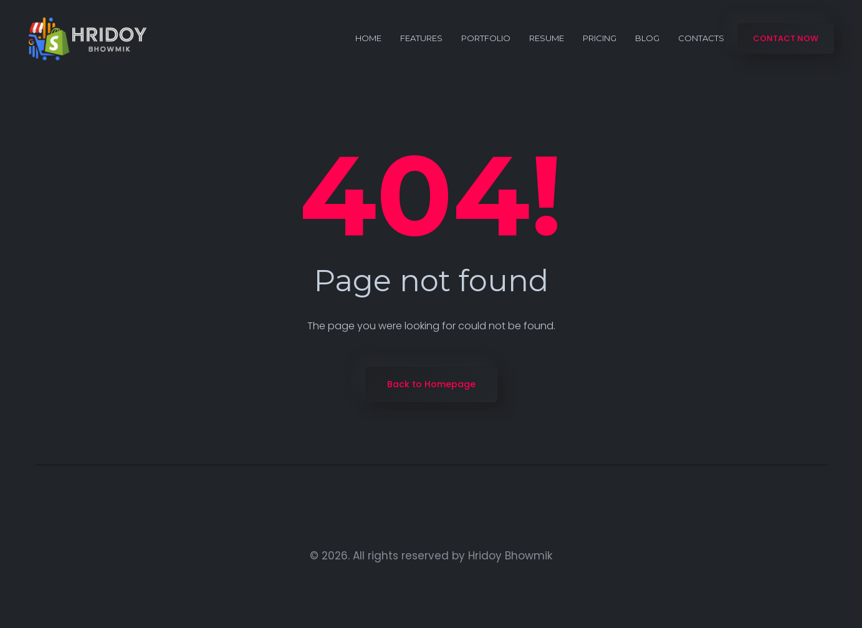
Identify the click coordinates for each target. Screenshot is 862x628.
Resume (546, 38)
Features (421, 38)
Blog (647, 38)
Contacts (701, 38)
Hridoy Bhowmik (510, 555)
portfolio (485, 38)
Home (368, 38)
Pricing (599, 38)
